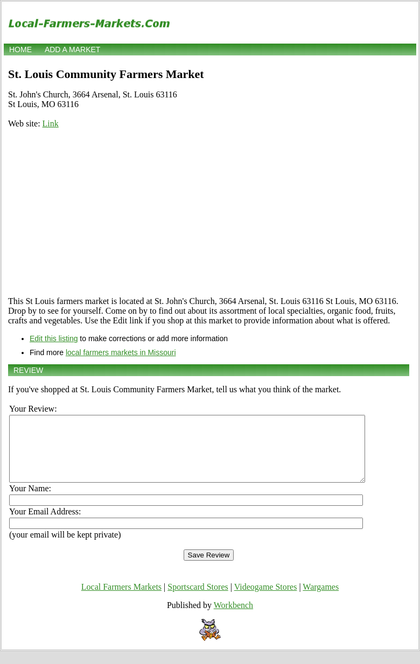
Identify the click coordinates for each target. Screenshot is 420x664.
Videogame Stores (265, 599)
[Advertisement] (208, 212)
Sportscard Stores (197, 599)
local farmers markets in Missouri (121, 352)
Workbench (233, 618)
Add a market (72, 49)
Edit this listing (54, 338)
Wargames (321, 599)
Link (51, 123)
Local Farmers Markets (121, 599)
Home (20, 49)
